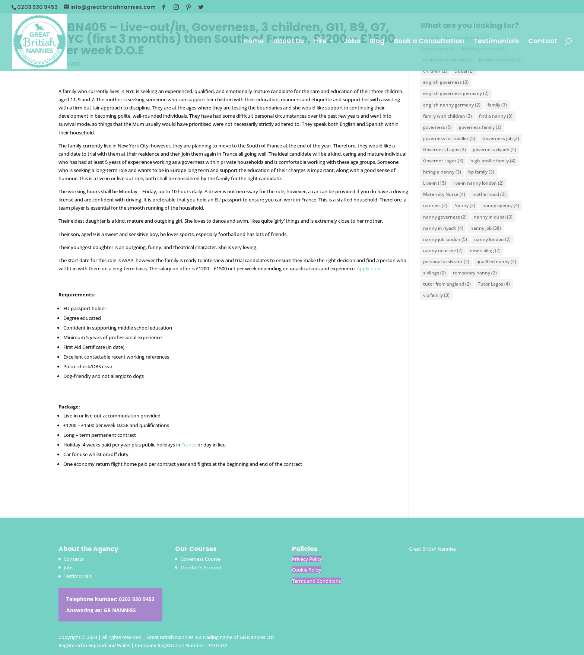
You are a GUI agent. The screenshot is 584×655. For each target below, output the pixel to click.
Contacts (73, 559)
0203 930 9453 (137, 598)
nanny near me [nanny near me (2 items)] (443, 250)
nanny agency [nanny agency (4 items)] (500, 205)
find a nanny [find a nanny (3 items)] (495, 116)
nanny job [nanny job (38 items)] (485, 228)
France (188, 444)
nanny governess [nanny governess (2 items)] (445, 217)
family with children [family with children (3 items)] (447, 116)
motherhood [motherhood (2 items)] (489, 194)
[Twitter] (200, 7)
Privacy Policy (307, 559)
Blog (377, 41)
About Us (288, 41)
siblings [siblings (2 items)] (434, 273)
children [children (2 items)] (435, 71)
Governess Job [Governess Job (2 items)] (500, 138)
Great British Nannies (432, 549)
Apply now (368, 268)
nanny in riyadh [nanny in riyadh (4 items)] (443, 228)
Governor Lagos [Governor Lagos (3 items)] (443, 161)
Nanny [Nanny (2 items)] (464, 205)
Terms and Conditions (316, 581)
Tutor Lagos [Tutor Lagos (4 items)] (494, 284)
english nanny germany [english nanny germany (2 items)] (451, 105)
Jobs (351, 41)
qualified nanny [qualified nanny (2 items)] (496, 261)
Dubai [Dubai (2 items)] (464, 71)
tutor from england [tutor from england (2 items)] (447, 284)
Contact (542, 41)
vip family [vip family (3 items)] (436, 295)
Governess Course (200, 559)
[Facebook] (163, 7)
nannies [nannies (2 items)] (435, 205)
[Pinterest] (188, 7)
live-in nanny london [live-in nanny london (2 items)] (478, 183)
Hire (320, 41)
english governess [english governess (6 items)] (446, 82)
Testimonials (496, 41)
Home (253, 41)
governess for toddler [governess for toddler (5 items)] (449, 138)
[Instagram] (176, 7)
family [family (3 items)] (497, 105)
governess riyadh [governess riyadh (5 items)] (494, 149)
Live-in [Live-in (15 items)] (434, 183)
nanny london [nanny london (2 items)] (492, 239)
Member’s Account (201, 567)
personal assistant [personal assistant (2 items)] (446, 261)
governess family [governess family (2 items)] (480, 127)
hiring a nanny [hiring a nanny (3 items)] (442, 172)
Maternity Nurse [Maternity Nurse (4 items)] (444, 194)
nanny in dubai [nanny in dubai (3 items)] (493, 217)
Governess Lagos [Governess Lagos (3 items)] (444, 149)
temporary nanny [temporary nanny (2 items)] (475, 273)
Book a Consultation (429, 41)
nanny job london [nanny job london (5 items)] (445, 239)
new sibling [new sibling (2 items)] (485, 250)
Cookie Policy (306, 569)
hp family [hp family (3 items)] (481, 172)
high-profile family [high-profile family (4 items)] (492, 161)
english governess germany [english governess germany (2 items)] (456, 93)
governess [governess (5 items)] (437, 127)
